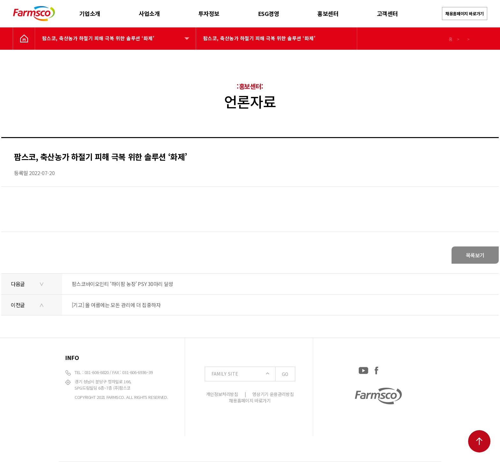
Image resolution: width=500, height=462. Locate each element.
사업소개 (149, 13)
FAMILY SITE (253, 374)
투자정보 (208, 13)
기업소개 (89, 13)
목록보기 (475, 255)
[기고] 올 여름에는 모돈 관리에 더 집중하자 (116, 305)
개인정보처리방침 (222, 394)
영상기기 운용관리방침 (273, 394)
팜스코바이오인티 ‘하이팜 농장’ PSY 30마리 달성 (122, 284)
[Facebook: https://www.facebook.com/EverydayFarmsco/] (376, 369)
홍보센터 (327, 13)
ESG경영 (268, 13)
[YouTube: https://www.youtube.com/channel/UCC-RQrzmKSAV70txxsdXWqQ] (363, 369)
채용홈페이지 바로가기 (464, 14)
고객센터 (387, 13)
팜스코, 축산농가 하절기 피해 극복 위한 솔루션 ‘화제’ (98, 38)
